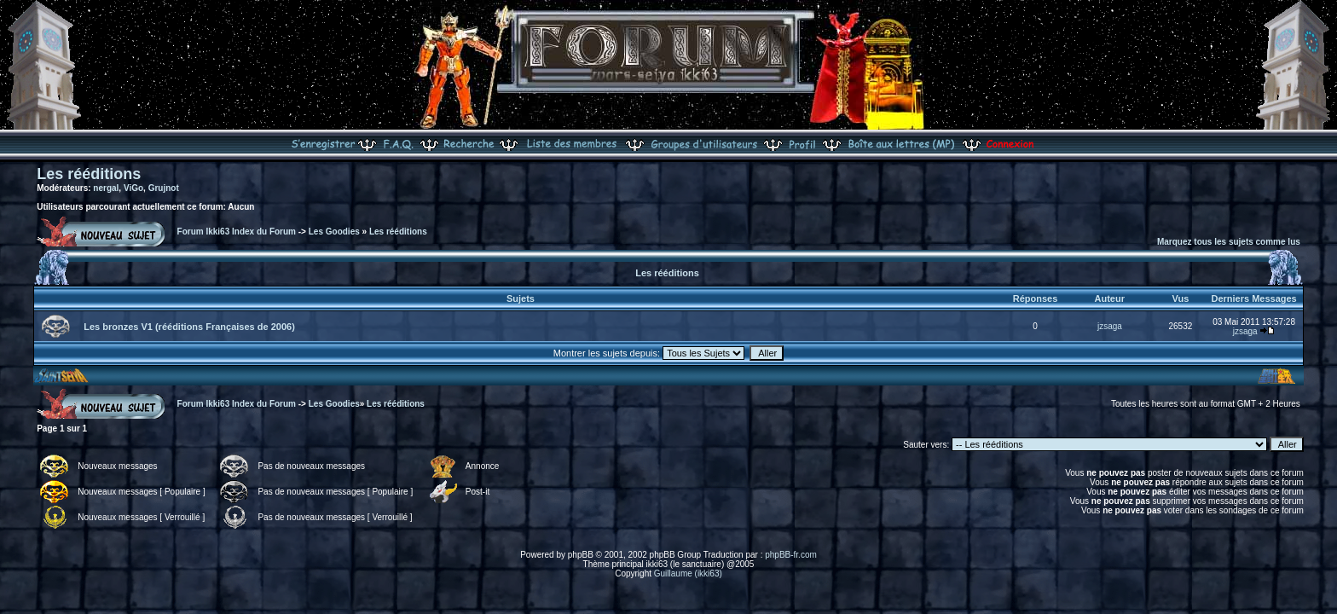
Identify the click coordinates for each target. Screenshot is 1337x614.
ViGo (133, 188)
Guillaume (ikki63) (688, 573)
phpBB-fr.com (791, 554)
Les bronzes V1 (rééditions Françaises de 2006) (189, 326)
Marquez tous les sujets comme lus (1228, 241)
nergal (106, 188)
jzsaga (1109, 326)
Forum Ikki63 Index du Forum (236, 231)
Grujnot (163, 188)
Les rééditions (89, 173)
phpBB (580, 554)
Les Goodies (334, 231)
